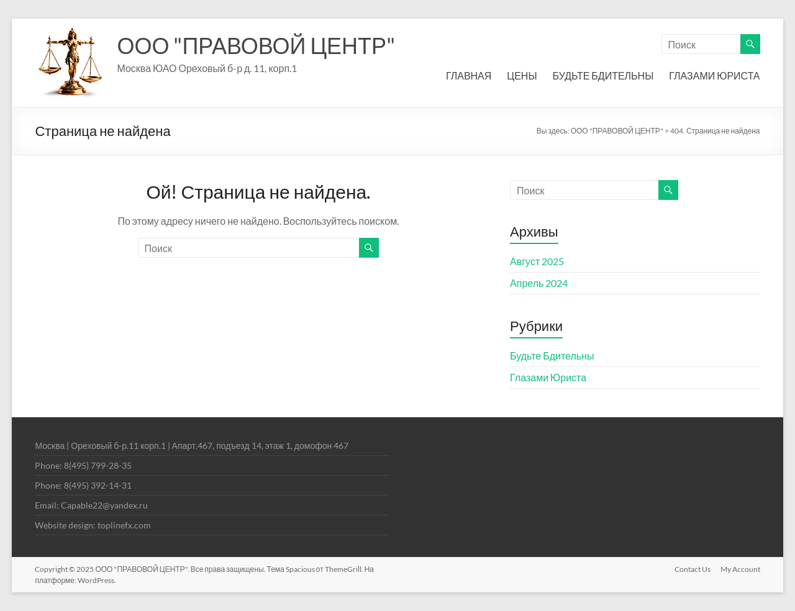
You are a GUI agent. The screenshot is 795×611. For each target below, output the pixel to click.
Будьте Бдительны (552, 355)
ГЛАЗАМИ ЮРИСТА (714, 75)
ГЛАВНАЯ (468, 75)
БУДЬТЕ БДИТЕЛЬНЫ (603, 75)
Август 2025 (537, 261)
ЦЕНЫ (522, 75)
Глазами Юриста (548, 377)
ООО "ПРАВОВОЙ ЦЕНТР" (256, 45)
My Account (740, 569)
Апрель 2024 (539, 283)
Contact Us (693, 569)
